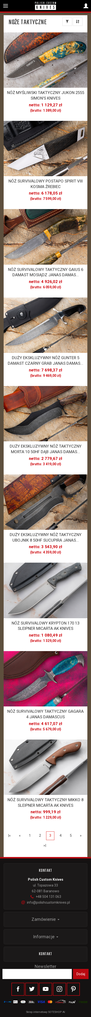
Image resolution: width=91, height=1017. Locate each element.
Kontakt (45, 954)
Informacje (45, 936)
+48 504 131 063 (45, 897)
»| (44, 845)
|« (9, 835)
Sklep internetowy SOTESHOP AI (45, 1012)
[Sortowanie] (78, 22)
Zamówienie (45, 919)
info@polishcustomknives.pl (45, 902)
